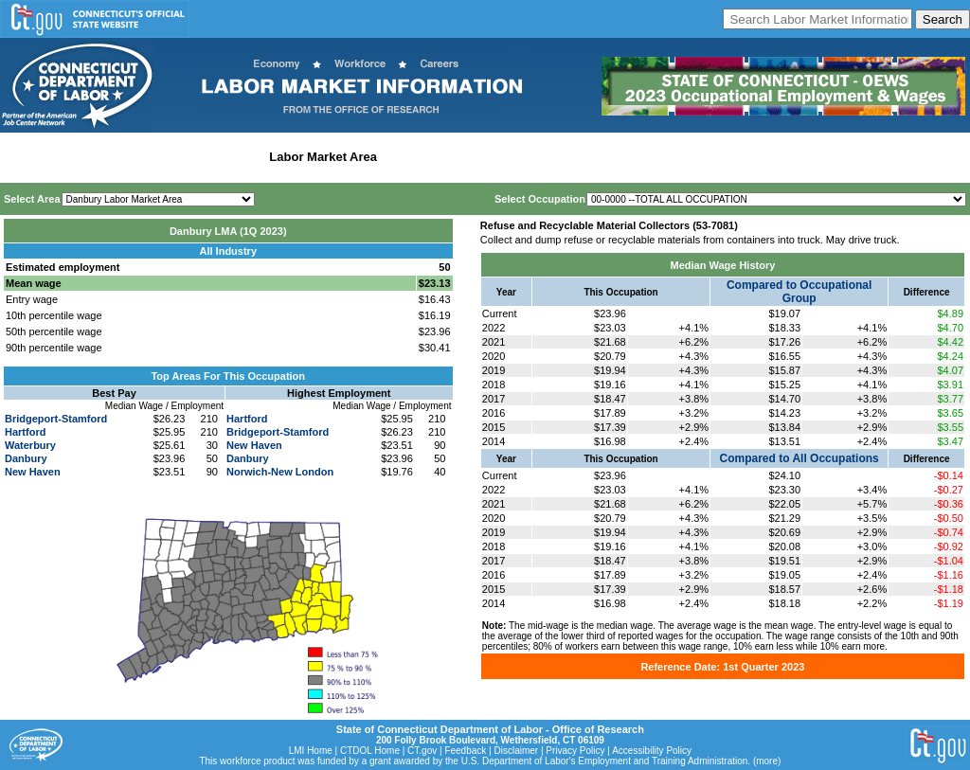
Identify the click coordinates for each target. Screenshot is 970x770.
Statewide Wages (98, 157)
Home (22, 157)
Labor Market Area (323, 157)
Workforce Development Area (468, 157)
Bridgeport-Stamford (56, 418)
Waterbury (30, 445)
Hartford (25, 432)
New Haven (33, 471)
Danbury (26, 458)
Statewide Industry (207, 157)
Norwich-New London (279, 471)
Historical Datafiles (612, 157)
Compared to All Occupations (799, 458)
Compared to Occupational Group (799, 291)
